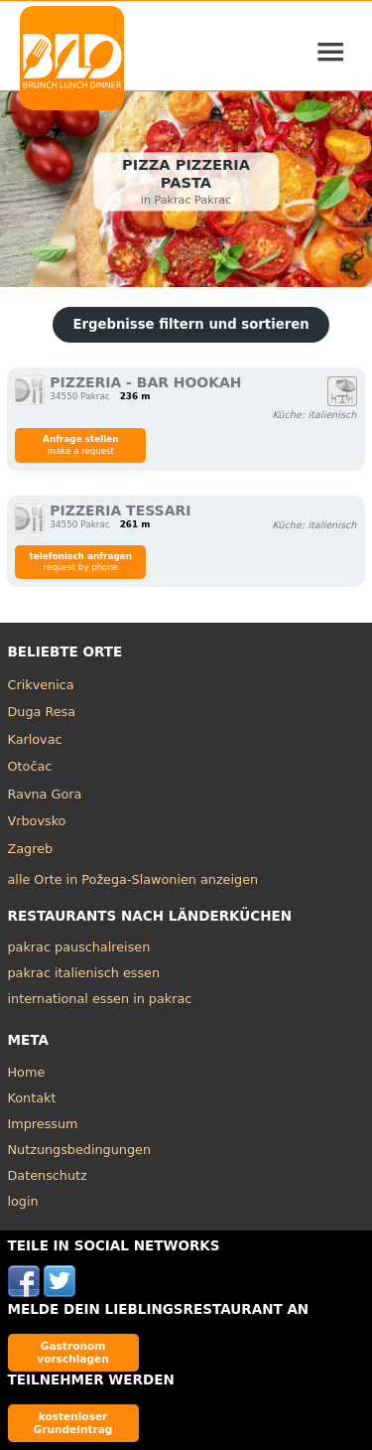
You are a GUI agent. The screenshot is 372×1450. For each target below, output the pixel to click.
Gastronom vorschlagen (73, 1352)
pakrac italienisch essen (84, 972)
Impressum (43, 1123)
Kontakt (32, 1097)
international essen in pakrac (100, 998)
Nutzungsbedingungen (80, 1149)
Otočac (30, 766)
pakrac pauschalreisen (79, 947)
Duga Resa (42, 711)
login (23, 1201)
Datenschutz (47, 1175)
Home (27, 1072)
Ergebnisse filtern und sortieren (190, 324)
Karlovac (35, 739)
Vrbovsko (37, 820)
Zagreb (31, 848)
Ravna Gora (45, 794)
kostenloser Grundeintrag (73, 1422)
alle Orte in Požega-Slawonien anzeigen (133, 879)
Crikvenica (41, 684)
